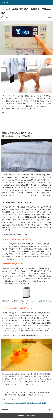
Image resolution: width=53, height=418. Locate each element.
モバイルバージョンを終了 (26, 415)
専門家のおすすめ (32, 403)
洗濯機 (44, 403)
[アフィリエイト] (9, 403)
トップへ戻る (48, 410)
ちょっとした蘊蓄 (21, 403)
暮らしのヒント (12, 399)
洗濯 (39, 403)
